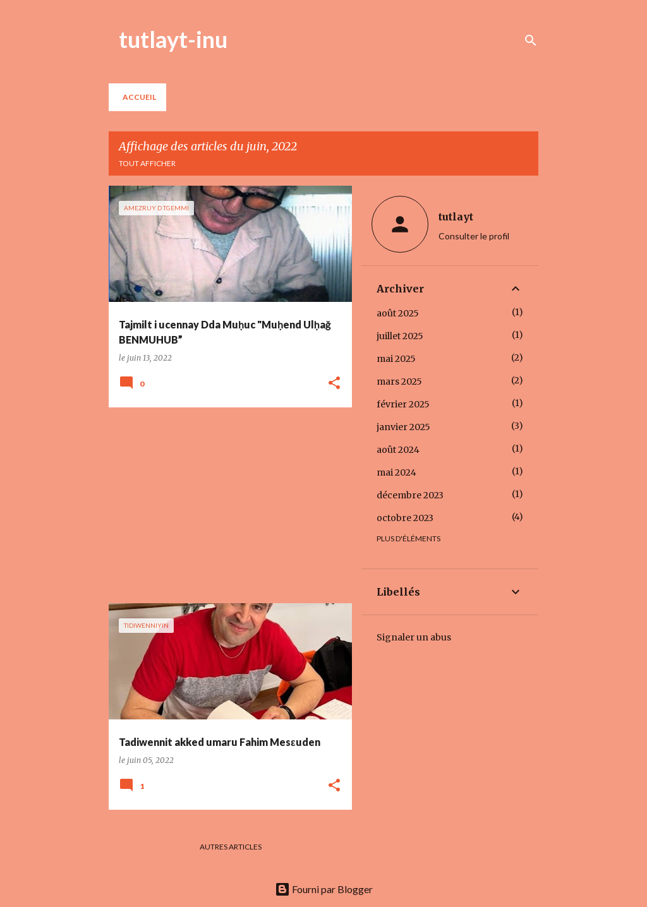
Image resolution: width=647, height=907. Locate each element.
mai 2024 (396, 472)
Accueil (139, 97)
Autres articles (231, 846)
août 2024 (398, 449)
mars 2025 (399, 381)
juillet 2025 (400, 336)
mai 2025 (396, 358)
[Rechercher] (530, 40)
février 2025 (403, 404)
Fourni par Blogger (324, 889)
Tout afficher (147, 163)
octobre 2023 (405, 518)
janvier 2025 (403, 427)
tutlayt (455, 216)
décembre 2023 (410, 495)
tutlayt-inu (173, 39)
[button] (334, 383)
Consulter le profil (473, 236)
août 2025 (398, 313)
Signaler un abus (414, 637)
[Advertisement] (225, 505)
